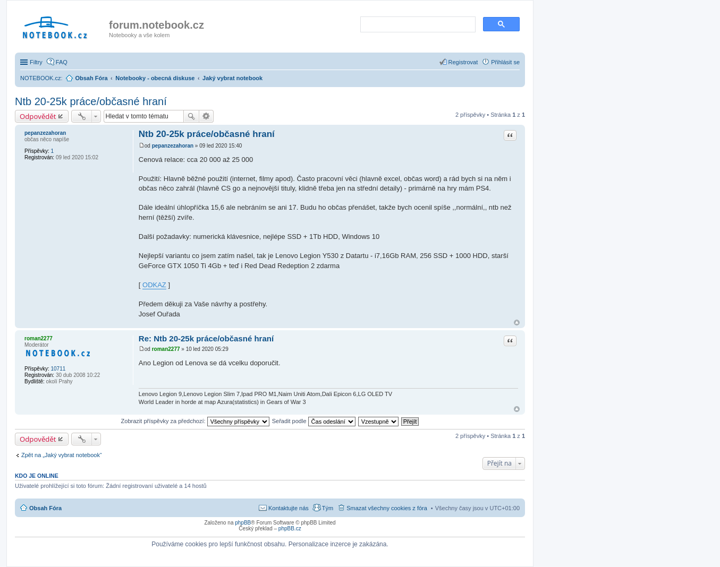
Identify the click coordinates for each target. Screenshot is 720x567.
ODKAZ (154, 285)
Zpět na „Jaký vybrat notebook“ (61, 455)
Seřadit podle (313, 421)
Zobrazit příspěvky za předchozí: (195, 421)
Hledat (191, 116)
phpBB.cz (289, 528)
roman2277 (38, 338)
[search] (417, 25)
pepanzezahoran (45, 133)
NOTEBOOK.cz (40, 78)
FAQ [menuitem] (61, 62)
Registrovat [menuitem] (463, 62)
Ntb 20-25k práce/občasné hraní (91, 101)
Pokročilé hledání (206, 116)
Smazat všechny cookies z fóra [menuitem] (386, 508)
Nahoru (517, 322)
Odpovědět (38, 116)
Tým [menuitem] (327, 508)
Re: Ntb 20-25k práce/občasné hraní (206, 338)
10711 (57, 369)
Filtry (36, 62)
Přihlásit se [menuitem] (505, 62)
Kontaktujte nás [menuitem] (288, 508)
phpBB (243, 523)
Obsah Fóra (45, 508)
